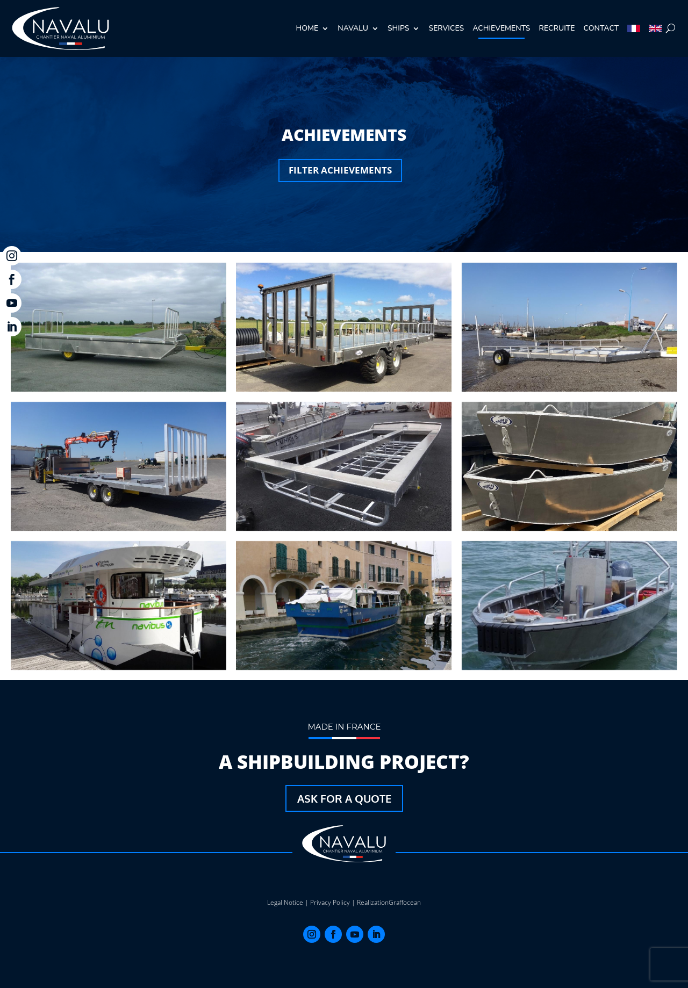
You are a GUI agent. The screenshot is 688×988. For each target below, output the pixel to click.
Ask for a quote (344, 798)
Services (446, 28)
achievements (501, 28)
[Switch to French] (633, 28)
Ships (399, 28)
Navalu (353, 28)
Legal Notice (285, 902)
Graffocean (405, 902)
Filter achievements (340, 170)
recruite (557, 28)
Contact (601, 28)
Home (307, 28)
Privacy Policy (330, 902)
